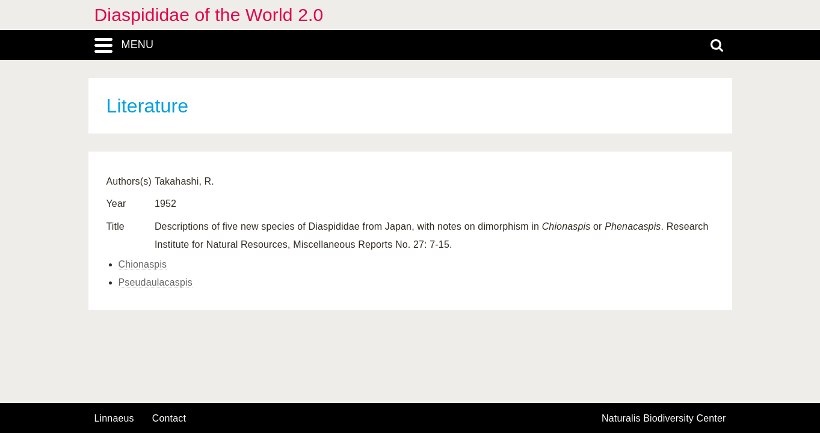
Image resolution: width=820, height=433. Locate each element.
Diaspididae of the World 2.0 (209, 15)
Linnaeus (114, 418)
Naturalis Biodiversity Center (664, 418)
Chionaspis (143, 264)
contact (169, 418)
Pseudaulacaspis (156, 282)
